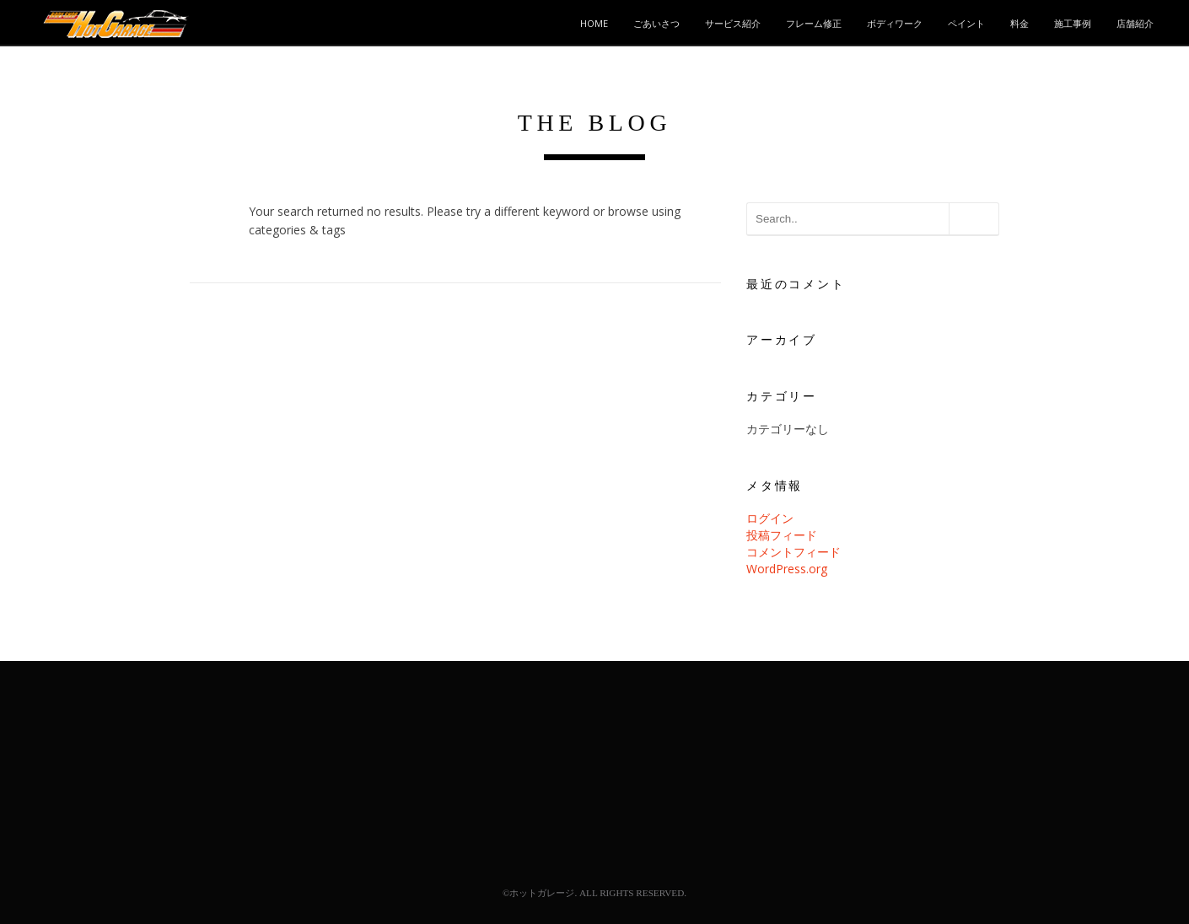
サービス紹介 (733, 23)
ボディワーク (895, 23)
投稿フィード (781, 535)
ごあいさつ (656, 23)
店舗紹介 (1135, 23)
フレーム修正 (814, 23)
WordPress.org (786, 569)
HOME (594, 23)
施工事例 (1072, 23)
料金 (1019, 23)
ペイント (966, 23)
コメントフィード (793, 552)
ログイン (770, 518)
